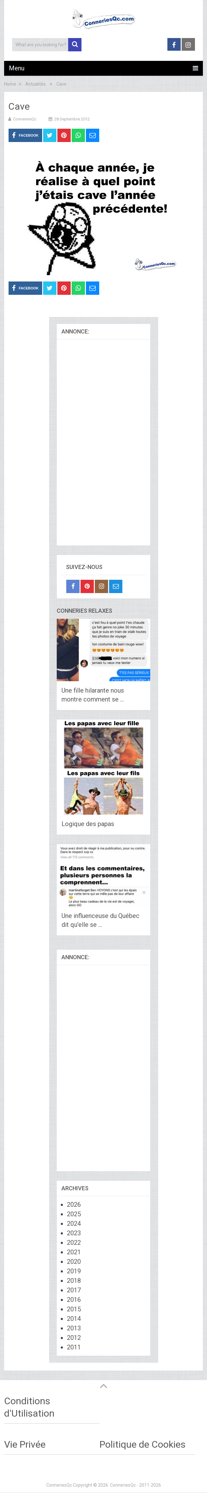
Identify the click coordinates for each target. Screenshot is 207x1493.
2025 (74, 1214)
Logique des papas (87, 824)
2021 (74, 1252)
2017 (74, 1290)
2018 (74, 1280)
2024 (74, 1223)
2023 (74, 1233)
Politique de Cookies (142, 1444)
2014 (74, 1318)
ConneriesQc (24, 119)
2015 (74, 1309)
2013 (74, 1328)
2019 (74, 1271)
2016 (74, 1299)
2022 (74, 1242)
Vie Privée (25, 1444)
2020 (74, 1261)
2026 (74, 1204)
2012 (74, 1337)
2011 (74, 1347)
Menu (16, 68)
